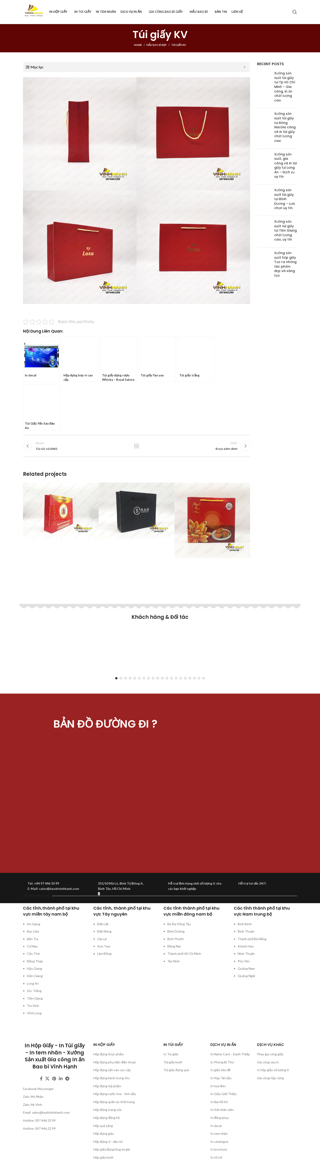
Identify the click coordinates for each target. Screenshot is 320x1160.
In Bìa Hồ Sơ (219, 1102)
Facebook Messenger (38, 1089)
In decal (216, 1126)
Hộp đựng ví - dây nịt (108, 1141)
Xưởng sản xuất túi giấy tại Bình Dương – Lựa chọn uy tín (284, 199)
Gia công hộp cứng (270, 1078)
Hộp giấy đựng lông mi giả (111, 1149)
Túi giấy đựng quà (176, 1070)
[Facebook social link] (41, 1078)
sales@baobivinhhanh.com (51, 1112)
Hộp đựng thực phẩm (108, 1054)
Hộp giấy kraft (103, 1157)
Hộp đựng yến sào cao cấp (112, 1070)
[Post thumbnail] (264, 87)
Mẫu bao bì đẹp (156, 44)
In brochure (218, 1149)
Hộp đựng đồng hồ (106, 1118)
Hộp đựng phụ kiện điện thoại (114, 1062)
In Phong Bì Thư (222, 1062)
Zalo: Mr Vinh (32, 1105)
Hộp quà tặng (103, 1126)
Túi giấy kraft (172, 1062)
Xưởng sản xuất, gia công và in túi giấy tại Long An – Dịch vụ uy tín (285, 165)
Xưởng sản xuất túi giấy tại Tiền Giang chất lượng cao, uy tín (285, 230)
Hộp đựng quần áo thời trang (114, 1102)
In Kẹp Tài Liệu (220, 1078)
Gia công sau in (268, 1062)
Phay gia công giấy (270, 1054)
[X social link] (47, 1078)
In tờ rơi (216, 1157)
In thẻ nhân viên (222, 1110)
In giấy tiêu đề (220, 1070)
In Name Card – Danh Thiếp (230, 1054)
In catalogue (219, 1141)
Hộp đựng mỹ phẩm (107, 1086)
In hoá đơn (218, 1086)
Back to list (136, 446)
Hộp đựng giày (103, 1133)
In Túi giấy (170, 1054)
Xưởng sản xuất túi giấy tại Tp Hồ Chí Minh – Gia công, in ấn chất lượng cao (284, 87)
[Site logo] (34, 12)
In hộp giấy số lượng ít (273, 1070)
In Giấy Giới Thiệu (223, 1094)
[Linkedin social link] (60, 1078)
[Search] (294, 12)
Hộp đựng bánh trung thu (111, 1078)
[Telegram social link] (67, 1078)
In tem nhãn (219, 1133)
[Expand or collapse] (244, 67)
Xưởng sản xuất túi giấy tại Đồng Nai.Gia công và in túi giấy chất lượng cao (285, 127)
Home (138, 44)
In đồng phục (219, 1118)
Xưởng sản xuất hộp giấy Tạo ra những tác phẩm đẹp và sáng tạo (285, 264)
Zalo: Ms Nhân (33, 1096)
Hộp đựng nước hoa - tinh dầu (114, 1094)
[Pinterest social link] (54, 1078)
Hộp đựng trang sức (107, 1110)
